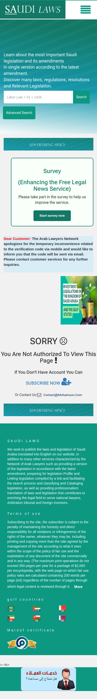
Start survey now (52, 215)
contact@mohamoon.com (62, 395)
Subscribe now (48, 381)
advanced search (19, 113)
